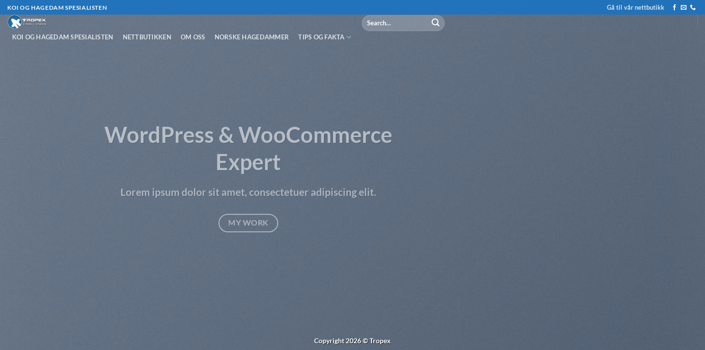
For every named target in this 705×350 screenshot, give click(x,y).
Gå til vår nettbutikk (635, 7)
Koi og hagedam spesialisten (63, 37)
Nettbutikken (147, 37)
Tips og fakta (324, 37)
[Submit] (435, 23)
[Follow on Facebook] (674, 7)
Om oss (193, 37)
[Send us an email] (684, 7)
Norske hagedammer (252, 37)
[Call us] (693, 7)
